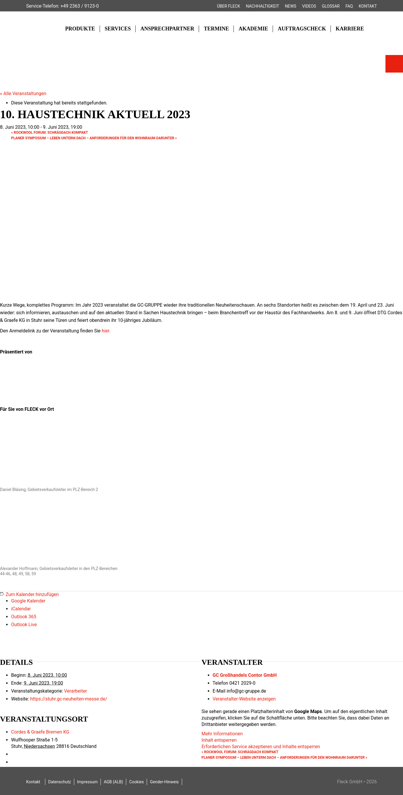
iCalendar (21, 609)
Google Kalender (28, 601)
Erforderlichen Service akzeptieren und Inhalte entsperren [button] (261, 746)
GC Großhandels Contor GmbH (245, 675)
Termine (216, 29)
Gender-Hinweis (164, 781)
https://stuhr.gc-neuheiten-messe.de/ (68, 699)
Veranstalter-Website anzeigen (244, 699)
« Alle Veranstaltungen (23, 93)
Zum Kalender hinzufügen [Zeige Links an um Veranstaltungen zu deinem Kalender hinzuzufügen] (32, 594)
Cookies (136, 781)
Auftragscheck (302, 29)
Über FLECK (228, 6)
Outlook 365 (23, 616)
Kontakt (368, 6)
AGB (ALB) (113, 781)
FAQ (349, 6)
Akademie (253, 29)
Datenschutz (59, 781)
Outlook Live (24, 624)
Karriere (349, 29)
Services (118, 29)
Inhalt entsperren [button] (219, 740)
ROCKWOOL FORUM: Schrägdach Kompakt (49, 133)
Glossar (331, 6)
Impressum (87, 781)
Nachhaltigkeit (262, 6)
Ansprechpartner (167, 29)
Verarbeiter (75, 691)
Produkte (80, 29)
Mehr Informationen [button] (222, 733)
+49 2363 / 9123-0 (79, 6)
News (290, 6)
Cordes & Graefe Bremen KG (40, 732)
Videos (309, 6)
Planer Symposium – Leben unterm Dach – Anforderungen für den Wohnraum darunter (94, 138)
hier (105, 331)
